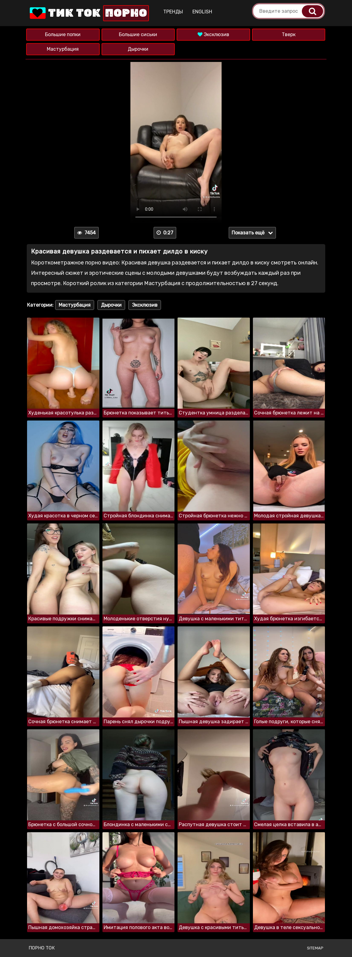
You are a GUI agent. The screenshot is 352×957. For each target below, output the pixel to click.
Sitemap (315, 948)
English (202, 12)
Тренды (173, 12)
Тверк (288, 34)
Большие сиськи (138, 34)
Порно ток (42, 948)
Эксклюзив (213, 34)
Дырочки (138, 49)
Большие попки (63, 34)
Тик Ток (89, 13)
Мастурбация (63, 49)
